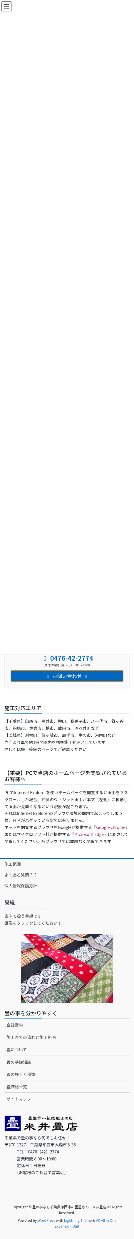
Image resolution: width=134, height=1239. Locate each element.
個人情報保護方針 (20, 886)
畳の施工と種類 (20, 1074)
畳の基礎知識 (18, 1062)
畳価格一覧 (16, 1086)
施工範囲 (12, 864)
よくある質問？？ (20, 875)
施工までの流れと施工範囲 (31, 1037)
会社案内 (14, 1025)
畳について (16, 1049)
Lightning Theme (78, 1220)
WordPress (46, 1220)
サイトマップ (18, 1099)
